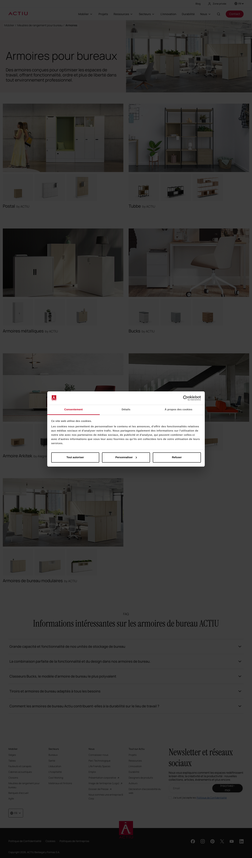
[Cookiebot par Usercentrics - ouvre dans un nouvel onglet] (185, 398)
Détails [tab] (126, 409)
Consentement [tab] (73, 409)
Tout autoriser (75, 457)
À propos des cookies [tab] (178, 409)
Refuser (177, 457)
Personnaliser (126, 457)
